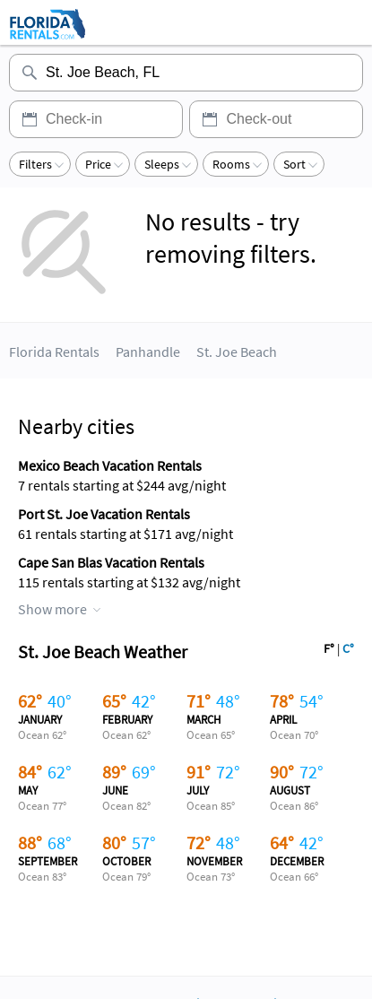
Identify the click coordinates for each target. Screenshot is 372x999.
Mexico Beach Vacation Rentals (110, 465)
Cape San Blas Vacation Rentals (111, 562)
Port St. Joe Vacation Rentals (104, 514)
